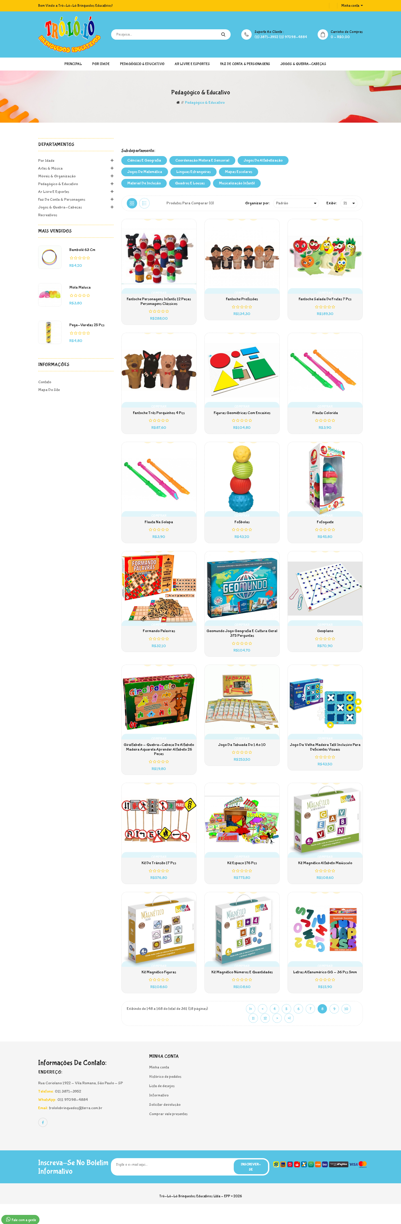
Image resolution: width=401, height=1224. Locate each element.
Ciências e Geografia (144, 160)
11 (253, 1038)
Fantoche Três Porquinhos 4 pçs (159, 417)
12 (265, 1038)
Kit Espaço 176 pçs (242, 878)
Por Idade (101, 64)
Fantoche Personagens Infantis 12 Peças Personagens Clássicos (159, 302)
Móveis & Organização (75, 176)
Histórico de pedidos (165, 1095)
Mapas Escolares (238, 171)
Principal (73, 64)
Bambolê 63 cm (82, 250)
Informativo (159, 1114)
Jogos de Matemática (144, 171)
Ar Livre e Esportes (192, 64)
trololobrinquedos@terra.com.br (75, 1127)
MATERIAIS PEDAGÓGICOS (133, 136)
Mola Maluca (80, 287)
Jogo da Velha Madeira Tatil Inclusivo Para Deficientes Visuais (325, 759)
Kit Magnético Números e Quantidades (242, 990)
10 (346, 1028)
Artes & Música (75, 168)
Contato (44, 382)
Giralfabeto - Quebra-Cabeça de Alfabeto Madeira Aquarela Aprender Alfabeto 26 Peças (159, 762)
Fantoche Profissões (242, 300)
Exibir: (331, 203)
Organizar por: (257, 203)
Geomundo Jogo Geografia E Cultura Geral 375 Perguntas (241, 643)
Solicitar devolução (165, 1123)
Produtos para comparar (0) (189, 203)
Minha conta (159, 1086)
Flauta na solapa (159, 529)
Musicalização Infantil (237, 183)
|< (250, 1028)
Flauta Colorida (325, 417)
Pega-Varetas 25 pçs (86, 325)
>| (289, 1038)
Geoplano (325, 641)
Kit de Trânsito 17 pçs (159, 878)
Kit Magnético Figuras (159, 990)
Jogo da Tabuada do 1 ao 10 (242, 757)
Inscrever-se (249, 1186)
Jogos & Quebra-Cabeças (303, 64)
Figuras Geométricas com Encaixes (242, 417)
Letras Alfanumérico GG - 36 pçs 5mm (325, 990)
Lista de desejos (162, 1105)
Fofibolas (242, 529)
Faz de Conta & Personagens (245, 64)
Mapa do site (49, 389)
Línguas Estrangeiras (193, 171)
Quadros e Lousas (190, 183)
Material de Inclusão (144, 183)
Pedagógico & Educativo (142, 64)
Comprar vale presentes (168, 1133)
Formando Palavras (159, 641)
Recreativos (47, 215)
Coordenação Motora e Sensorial (202, 160)
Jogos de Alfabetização (263, 160)
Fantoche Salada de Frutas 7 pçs (325, 300)
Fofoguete (325, 529)
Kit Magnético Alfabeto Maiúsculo (325, 878)
